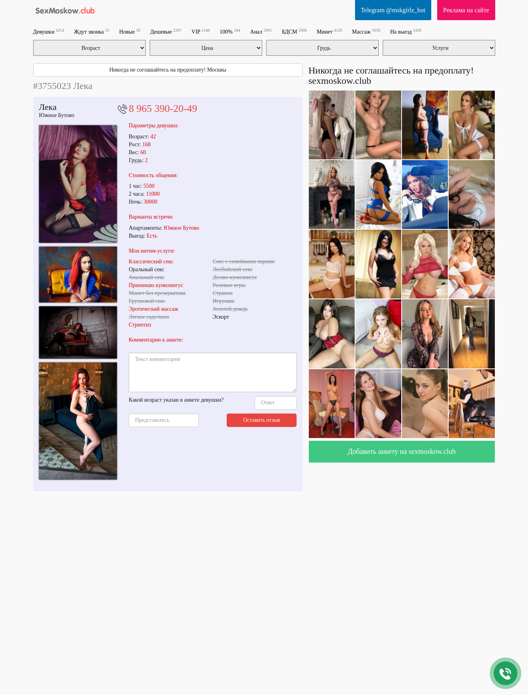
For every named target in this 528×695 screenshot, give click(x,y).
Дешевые (166, 31)
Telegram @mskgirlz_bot (393, 10)
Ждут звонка (91, 31)
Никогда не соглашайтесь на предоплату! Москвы (167, 70)
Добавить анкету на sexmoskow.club (402, 451)
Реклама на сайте (466, 10)
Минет (329, 31)
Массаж (366, 31)
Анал (261, 31)
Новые (129, 31)
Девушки (48, 31)
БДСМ (294, 31)
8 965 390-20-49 (163, 108)
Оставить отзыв (261, 420)
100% (230, 31)
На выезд (405, 31)
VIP (201, 31)
